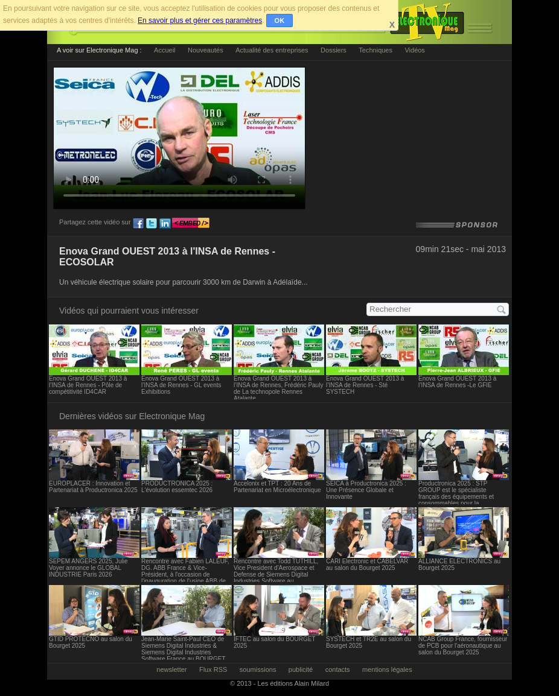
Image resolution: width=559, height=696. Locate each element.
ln (165, 224)
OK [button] (280, 20)
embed (190, 224)
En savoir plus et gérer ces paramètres (200, 20)
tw (151, 224)
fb (138, 224)
